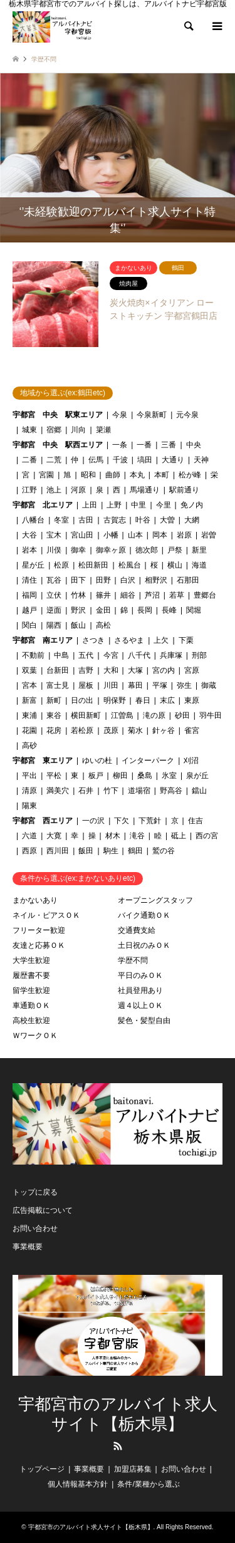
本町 (161, 474)
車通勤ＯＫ (31, 1005)
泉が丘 (197, 775)
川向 (78, 429)
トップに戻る (35, 1192)
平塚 (159, 685)
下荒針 (149, 820)
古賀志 (114, 520)
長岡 (144, 610)
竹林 (78, 595)
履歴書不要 (31, 975)
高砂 (29, 745)
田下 (78, 580)
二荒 (53, 459)
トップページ (42, 1469)
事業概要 (28, 1246)
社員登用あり (140, 990)
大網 (191, 520)
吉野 (85, 670)
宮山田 (82, 535)
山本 (135, 535)
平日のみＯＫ (140, 975)
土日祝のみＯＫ (144, 945)
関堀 (193, 610)
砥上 (178, 835)
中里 (138, 505)
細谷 (127, 595)
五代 (85, 655)
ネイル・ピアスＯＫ (46, 915)
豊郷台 (205, 595)
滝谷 (137, 835)
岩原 (184, 535)
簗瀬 (103, 429)
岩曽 (208, 535)
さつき (93, 640)
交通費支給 (136, 930)
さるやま (129, 640)
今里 (163, 505)
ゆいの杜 (97, 760)
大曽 (167, 520)
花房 (53, 730)
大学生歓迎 (31, 960)
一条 (119, 444)
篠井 (103, 595)
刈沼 (191, 760)
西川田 (57, 850)
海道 (199, 565)
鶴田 (135, 850)
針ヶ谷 (163, 730)
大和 (110, 670)
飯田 (85, 850)
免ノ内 (191, 505)
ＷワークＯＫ (35, 1035)
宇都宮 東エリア (43, 760)
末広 (167, 700)
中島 (61, 655)
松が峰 (190, 474)
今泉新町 (152, 414)
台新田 (57, 670)
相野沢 (156, 580)
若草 (176, 595)
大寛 (53, 835)
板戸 (95, 775)
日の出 (82, 700)
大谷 (29, 535)
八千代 (139, 655)
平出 (29, 775)
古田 (85, 520)
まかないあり (35, 900)
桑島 (144, 775)
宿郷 (53, 429)
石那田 (188, 580)
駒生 (110, 850)
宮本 (29, 685)
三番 (168, 444)
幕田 (135, 685)
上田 (89, 505)
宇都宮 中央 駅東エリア (58, 414)
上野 (114, 505)
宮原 (191, 670)
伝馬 (95, 459)
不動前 (33, 655)
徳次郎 (146, 550)
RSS (117, 1446)
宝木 (53, 535)
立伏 (53, 595)
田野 (103, 580)
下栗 (186, 640)
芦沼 (152, 595)
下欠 (121, 820)
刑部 (199, 655)
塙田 (144, 459)
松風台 (129, 565)
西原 (29, 850)
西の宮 (207, 835)
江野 (29, 490)
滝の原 (154, 715)
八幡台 (33, 520)
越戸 (29, 610)
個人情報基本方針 (78, 1484)
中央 (193, 444)
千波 (120, 459)
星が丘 (33, 565)
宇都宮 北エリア (43, 505)
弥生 (184, 685)
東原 (191, 700)
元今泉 (187, 414)
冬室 (61, 520)
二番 (29, 459)
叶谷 (142, 520)
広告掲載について (43, 1210)
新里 (199, 550)
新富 (29, 700)
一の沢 (93, 820)
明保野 (114, 700)
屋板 (85, 685)
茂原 (110, 730)
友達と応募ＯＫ (39, 945)
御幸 (78, 550)
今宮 (110, 655)
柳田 (120, 775)
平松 (53, 775)
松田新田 (93, 565)
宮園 (46, 474)
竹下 (110, 790)
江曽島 (122, 715)
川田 (110, 685)
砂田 (182, 715)
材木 (112, 835)
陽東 (29, 805)
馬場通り (145, 490)
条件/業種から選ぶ (148, 1484)
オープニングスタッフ (155, 900)
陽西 (53, 625)
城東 (29, 429)
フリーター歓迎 (39, 930)
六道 (29, 835)
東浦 (29, 715)
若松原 (82, 730)
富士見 (57, 685)
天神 (201, 459)
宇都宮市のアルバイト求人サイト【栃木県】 (117, 1414)
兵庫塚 (171, 655)
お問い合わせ (35, 1228)
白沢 (127, 580)
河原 (78, 490)
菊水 (135, 730)
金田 (103, 610)
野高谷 (171, 790)
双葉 (29, 670)
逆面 (53, 610)
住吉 (195, 820)
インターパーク (148, 760)
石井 (85, 790)
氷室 (169, 775)
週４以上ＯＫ (140, 1005)
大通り (173, 459)
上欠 (161, 640)
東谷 (53, 715)
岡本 (159, 535)
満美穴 (57, 790)
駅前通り (184, 490)
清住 (29, 580)
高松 (103, 625)
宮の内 (163, 670)
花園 (29, 730)
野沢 (78, 610)
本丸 (137, 474)
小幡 (110, 535)
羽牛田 (210, 715)
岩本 (29, 550)
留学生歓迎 (31, 990)
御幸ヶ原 (111, 550)
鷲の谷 (163, 850)
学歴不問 (133, 960)
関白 (29, 625)
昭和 (88, 474)
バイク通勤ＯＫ (144, 915)
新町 (53, 700)
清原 (29, 790)
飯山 (78, 625)
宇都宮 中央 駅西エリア (58, 444)
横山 (174, 565)
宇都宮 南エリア (43, 640)
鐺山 (199, 790)
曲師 (112, 474)
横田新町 (86, 715)
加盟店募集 (133, 1469)
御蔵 (208, 685)
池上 (53, 490)
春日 (142, 700)
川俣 (53, 550)
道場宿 (139, 790)
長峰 (169, 610)
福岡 (29, 595)
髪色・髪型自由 (144, 1020)
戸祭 (174, 550)
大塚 (135, 670)
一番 (144, 444)
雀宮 (191, 730)
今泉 (119, 414)
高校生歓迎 (31, 1020)
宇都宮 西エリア (43, 820)
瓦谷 (53, 580)
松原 (61, 565)
